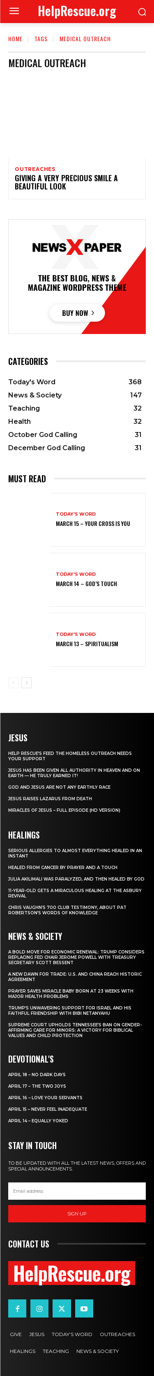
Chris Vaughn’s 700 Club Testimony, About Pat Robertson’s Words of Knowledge (67, 910)
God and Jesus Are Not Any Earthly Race (59, 787)
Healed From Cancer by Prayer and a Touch (62, 867)
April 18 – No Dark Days (37, 1074)
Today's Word (76, 514)
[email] (77, 1191)
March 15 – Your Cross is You (93, 523)
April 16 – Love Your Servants (45, 1097)
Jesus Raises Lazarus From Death (50, 798)
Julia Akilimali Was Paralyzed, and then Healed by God (76, 879)
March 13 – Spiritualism (87, 643)
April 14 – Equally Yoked (38, 1121)
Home (15, 38)
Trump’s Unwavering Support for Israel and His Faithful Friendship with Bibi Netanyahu (69, 1010)
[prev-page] (13, 682)
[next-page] (26, 682)
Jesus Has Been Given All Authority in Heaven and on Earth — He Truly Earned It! (74, 773)
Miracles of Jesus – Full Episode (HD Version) (64, 810)
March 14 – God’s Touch (86, 583)
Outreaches (35, 169)
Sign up (77, 1214)
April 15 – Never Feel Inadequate (47, 1109)
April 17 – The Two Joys (37, 1086)
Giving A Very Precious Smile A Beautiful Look (66, 182)
